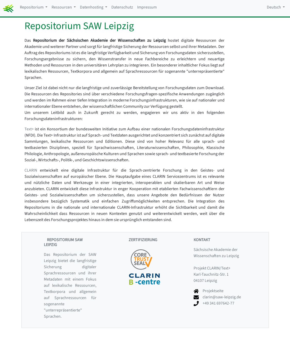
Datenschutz (122, 7)
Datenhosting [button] (92, 7)
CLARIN (30, 170)
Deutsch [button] (274, 7)
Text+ (29, 129)
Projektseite (213, 291)
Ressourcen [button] (62, 7)
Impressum (147, 7)
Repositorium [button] (32, 7)
